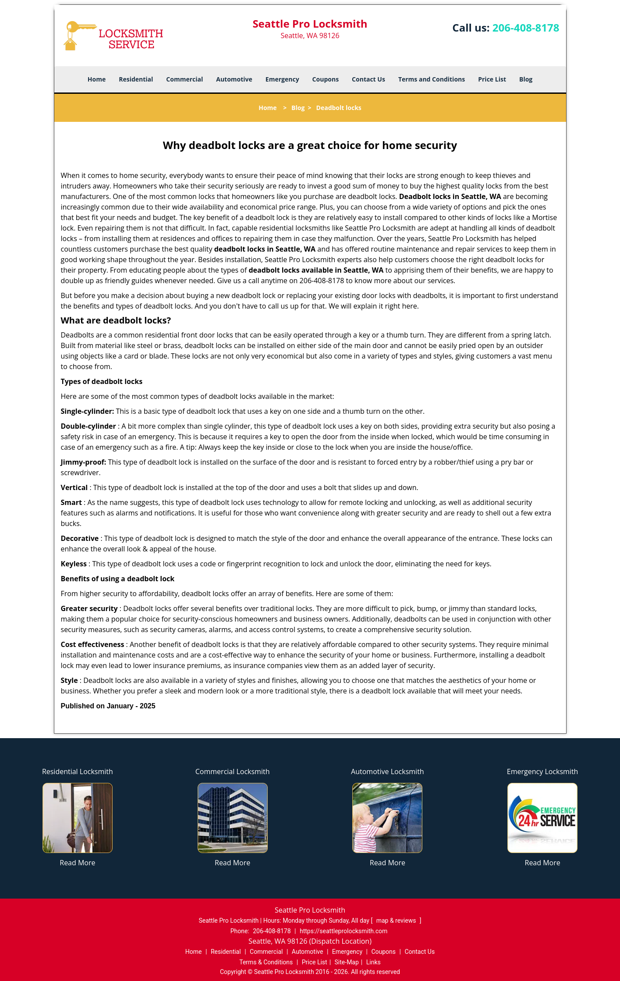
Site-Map (347, 962)
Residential (136, 79)
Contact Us (368, 79)
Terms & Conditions (266, 962)
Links (373, 962)
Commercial (184, 79)
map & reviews (397, 920)
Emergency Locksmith (542, 771)
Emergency (282, 79)
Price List (492, 79)
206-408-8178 (526, 27)
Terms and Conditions (431, 79)
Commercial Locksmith (232, 771)
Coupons (325, 79)
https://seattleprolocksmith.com (343, 931)
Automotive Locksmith (387, 771)
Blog (525, 79)
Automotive (234, 79)
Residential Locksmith (77, 771)
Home (97, 79)
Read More (77, 862)
